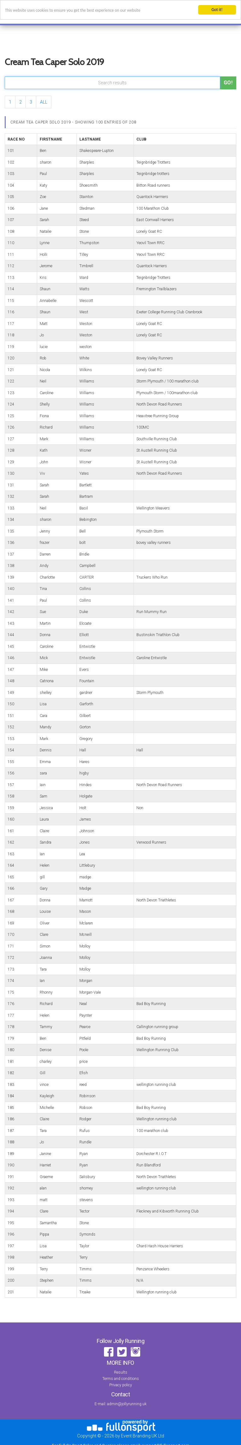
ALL (43, 102)
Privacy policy (120, 1385)
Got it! (216, 9)
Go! (228, 83)
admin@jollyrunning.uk (126, 1404)
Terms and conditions (120, 1378)
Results (120, 1372)
